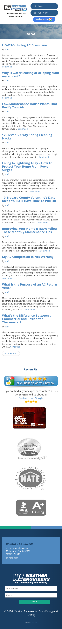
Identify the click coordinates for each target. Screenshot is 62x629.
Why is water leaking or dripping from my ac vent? (30, 74)
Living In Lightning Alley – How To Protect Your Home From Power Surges (27, 166)
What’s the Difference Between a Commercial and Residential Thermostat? (26, 318)
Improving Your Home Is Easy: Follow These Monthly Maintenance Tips (30, 230)
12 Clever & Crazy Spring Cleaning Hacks (27, 136)
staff (7, 49)
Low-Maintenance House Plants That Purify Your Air (29, 105)
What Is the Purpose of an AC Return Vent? (29, 286)
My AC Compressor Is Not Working (27, 257)
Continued (7, 66)
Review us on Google (31, 398)
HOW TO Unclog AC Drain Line (24, 45)
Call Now (40, 13)
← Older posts (11, 353)
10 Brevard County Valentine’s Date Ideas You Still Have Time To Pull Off (29, 199)
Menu (38, 6)
